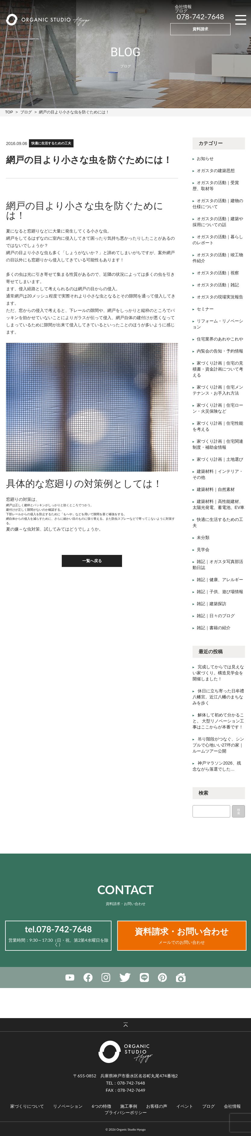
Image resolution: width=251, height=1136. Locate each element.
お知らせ (205, 158)
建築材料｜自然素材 (216, 489)
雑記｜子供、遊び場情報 (220, 591)
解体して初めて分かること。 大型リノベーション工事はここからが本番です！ (218, 721)
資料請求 (200, 28)
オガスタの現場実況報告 (220, 296)
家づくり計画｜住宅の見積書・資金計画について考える (218, 369)
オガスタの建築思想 (216, 170)
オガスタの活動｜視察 (218, 272)
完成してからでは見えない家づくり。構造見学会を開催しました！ (218, 672)
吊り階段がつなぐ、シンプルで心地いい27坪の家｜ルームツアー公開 (218, 745)
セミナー (205, 308)
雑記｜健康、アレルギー (220, 579)
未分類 (203, 537)
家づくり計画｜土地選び (220, 459)
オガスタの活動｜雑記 (218, 284)
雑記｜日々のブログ (216, 615)
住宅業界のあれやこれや (220, 339)
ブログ (26, 112)
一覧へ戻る (92, 561)
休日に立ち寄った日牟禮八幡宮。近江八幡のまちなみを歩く (218, 696)
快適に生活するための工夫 (51, 143)
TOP (9, 112)
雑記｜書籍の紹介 (214, 627)
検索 (238, 811)
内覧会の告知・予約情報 (220, 351)
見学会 (203, 549)
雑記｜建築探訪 (211, 603)
